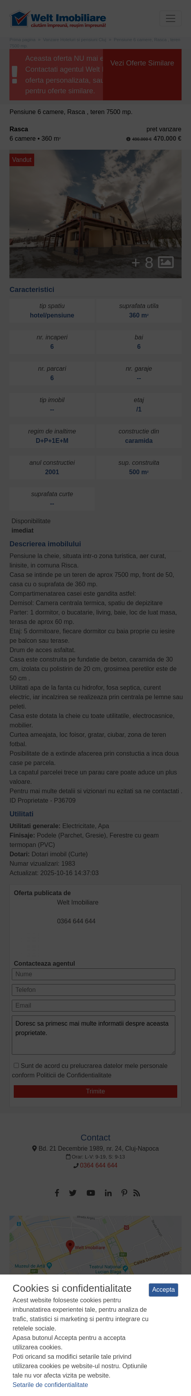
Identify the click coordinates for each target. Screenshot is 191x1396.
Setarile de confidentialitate (50, 1384)
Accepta (163, 1289)
